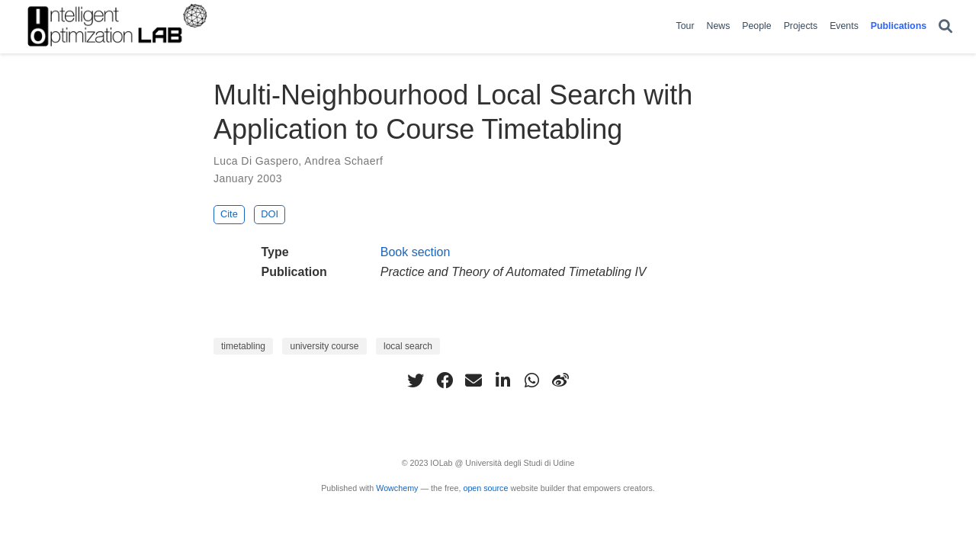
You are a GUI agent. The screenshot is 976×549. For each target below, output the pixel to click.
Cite (229, 214)
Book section (415, 252)
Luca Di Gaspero (256, 161)
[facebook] (444, 380)
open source (485, 488)
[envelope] (473, 380)
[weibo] (560, 380)
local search (408, 346)
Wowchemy (397, 488)
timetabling (243, 346)
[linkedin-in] (502, 380)
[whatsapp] (531, 380)
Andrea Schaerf (343, 161)
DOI (269, 214)
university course (324, 346)
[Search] (945, 27)
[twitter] (415, 380)
